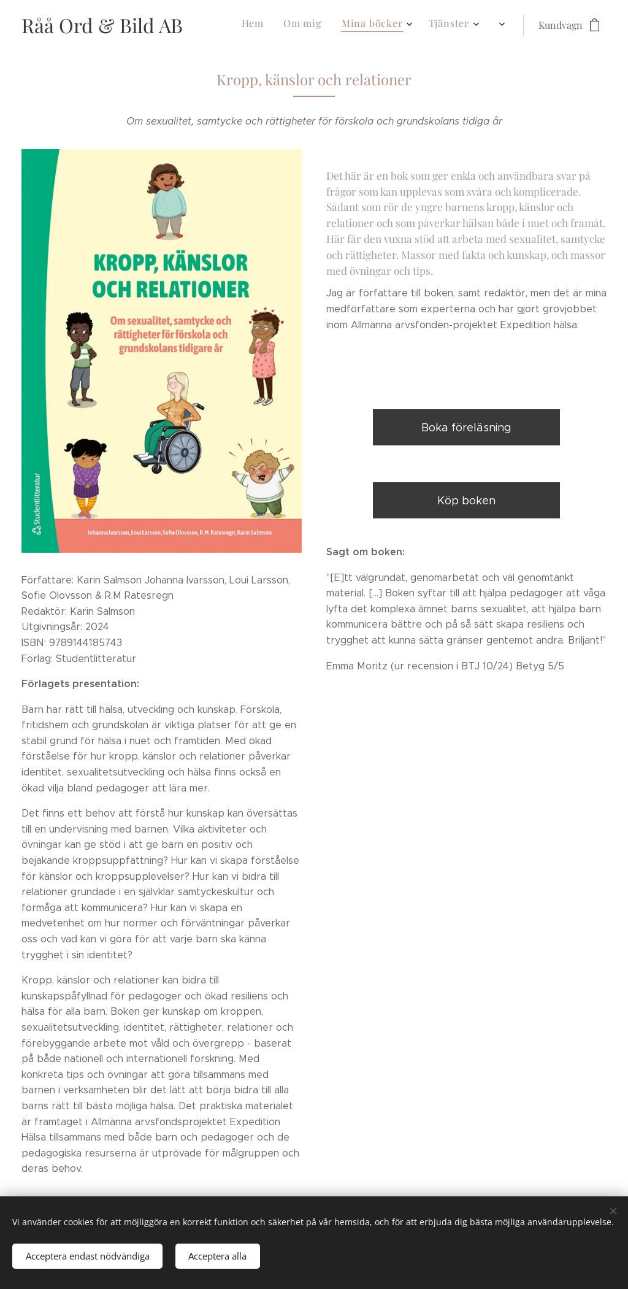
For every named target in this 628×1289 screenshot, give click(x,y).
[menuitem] (303, 25)
